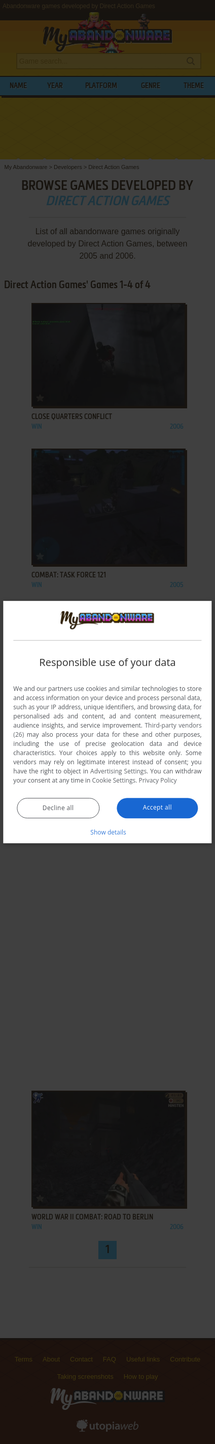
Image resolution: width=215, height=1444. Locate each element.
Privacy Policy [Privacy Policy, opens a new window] (157, 780)
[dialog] (107, 722)
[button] (107, 832)
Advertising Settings (118, 771)
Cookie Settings (114, 780)
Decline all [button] (58, 807)
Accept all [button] (157, 807)
